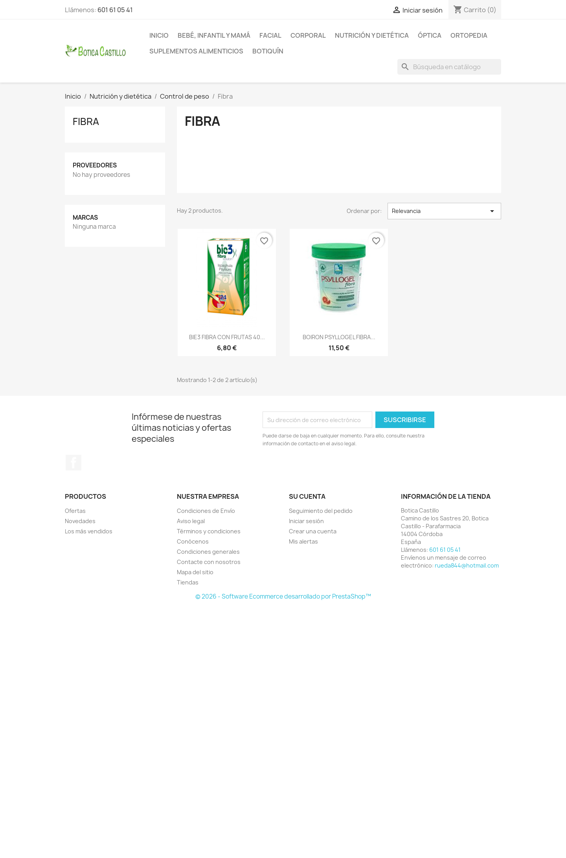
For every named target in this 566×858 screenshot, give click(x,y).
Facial (270, 35)
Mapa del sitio (195, 572)
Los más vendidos (88, 531)
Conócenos (193, 541)
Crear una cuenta (312, 531)
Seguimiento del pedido (321, 510)
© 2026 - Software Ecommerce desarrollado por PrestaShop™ (283, 596)
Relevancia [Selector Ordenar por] (444, 211)
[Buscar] (449, 67)
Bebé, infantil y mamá (214, 35)
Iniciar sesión (306, 521)
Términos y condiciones (209, 531)
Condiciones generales (208, 551)
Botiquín (267, 51)
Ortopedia (468, 35)
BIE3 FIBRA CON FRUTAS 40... (227, 337)
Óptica (429, 35)
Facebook (73, 462)
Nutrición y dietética (372, 35)
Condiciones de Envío (206, 510)
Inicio (159, 35)
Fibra (86, 121)
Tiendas (187, 582)
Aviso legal (191, 521)
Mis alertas (303, 541)
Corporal (308, 35)
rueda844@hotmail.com (467, 565)
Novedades (80, 521)
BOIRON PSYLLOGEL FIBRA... (339, 337)
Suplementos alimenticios (196, 51)
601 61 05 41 (115, 10)
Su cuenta (307, 496)
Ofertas (75, 510)
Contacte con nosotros (209, 562)
